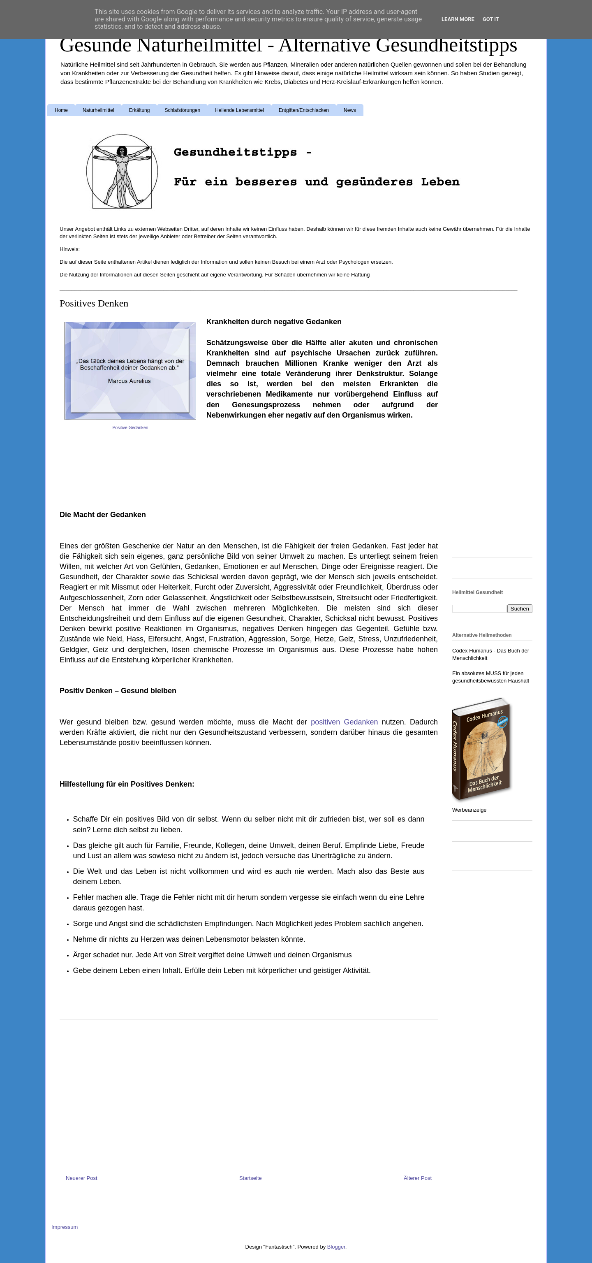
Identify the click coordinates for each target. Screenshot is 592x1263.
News (350, 110)
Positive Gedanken (130, 427)
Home (61, 110)
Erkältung (139, 110)
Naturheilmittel (98, 110)
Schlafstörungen (182, 110)
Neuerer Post (81, 1178)
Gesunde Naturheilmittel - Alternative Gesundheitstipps (289, 44)
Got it (491, 19)
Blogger (336, 1247)
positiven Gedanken (344, 722)
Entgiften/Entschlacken (304, 110)
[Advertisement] (125, 455)
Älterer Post (418, 1178)
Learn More (458, 19)
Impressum (64, 1227)
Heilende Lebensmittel (239, 110)
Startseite (250, 1178)
